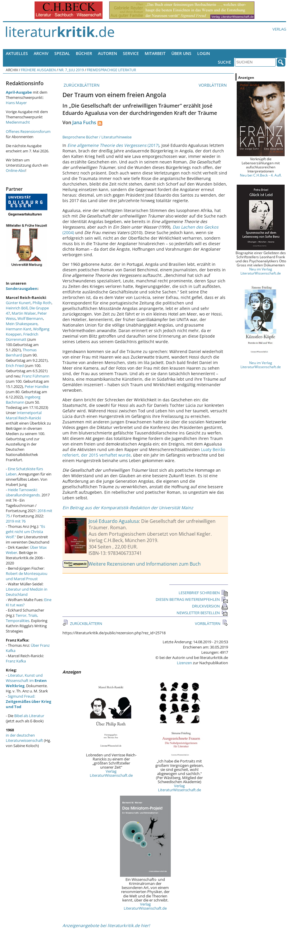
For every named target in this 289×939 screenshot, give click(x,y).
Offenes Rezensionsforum (28, 131)
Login (203, 53)
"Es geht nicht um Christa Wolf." (25, 531)
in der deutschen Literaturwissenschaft (24, 738)
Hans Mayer (16, 102)
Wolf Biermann (30, 318)
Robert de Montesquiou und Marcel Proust (26, 576)
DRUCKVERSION (210, 606)
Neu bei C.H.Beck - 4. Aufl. (261, 175)
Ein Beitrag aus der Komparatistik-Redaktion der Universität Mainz (127, 507)
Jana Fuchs (84, 122)
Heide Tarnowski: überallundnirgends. (23, 492)
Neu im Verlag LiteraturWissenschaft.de (260, 271)
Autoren (107, 53)
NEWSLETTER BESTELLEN (202, 612)
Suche (224, 62)
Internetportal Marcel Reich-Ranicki (24, 415)
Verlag (279, 29)
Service (131, 53)
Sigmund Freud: (28, 701)
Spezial (62, 53)
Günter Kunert (18, 302)
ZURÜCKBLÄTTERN (81, 85)
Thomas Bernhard (21, 352)
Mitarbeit (155, 53)
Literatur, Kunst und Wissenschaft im (26, 680)
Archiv (41, 53)
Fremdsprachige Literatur (111, 69)
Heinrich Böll (17, 308)
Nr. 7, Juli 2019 (71, 69)
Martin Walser (24, 313)
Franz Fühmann (35, 376)
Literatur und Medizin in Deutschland (26, 592)
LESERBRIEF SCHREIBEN (203, 592)
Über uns (181, 53)
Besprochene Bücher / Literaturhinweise (97, 137)
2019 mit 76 (16, 521)
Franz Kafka (16, 661)
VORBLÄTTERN (213, 85)
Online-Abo (15, 170)
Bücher (84, 53)
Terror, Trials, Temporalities (22, 618)
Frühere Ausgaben (38, 69)
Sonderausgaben (21, 288)
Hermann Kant (18, 329)
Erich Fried (15, 365)
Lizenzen (184, 662)
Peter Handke (37, 386)
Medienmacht (18, 122)
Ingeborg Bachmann (23, 399)
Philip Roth (42, 302)
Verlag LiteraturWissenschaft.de (111, 773)
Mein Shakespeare (21, 323)
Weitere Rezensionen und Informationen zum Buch (145, 564)
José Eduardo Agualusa (114, 521)
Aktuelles (17, 53)
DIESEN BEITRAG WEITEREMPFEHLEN (192, 599)
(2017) (113, 145)
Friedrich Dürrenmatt (22, 337)
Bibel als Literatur (29, 715)
